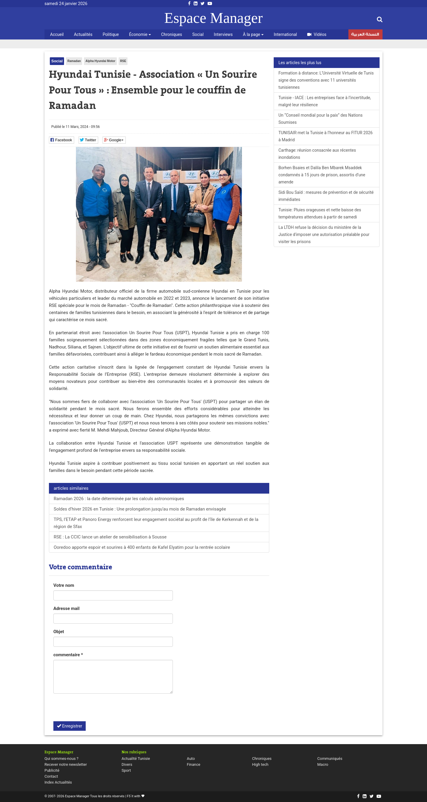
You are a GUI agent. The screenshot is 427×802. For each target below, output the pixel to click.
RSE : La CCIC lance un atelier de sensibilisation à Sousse (110, 537)
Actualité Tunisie (136, 758)
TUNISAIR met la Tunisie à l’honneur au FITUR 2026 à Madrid (325, 136)
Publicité (51, 770)
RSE (123, 61)
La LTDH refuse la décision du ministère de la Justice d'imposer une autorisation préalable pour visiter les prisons (323, 234)
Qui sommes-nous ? (61, 758)
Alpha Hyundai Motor (100, 61)
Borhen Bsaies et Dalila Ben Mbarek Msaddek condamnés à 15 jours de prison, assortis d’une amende (321, 174)
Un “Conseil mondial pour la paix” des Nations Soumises (320, 119)
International (285, 34)
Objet (58, 631)
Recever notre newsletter (65, 764)
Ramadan (74, 61)
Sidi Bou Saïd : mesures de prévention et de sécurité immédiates (326, 196)
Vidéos (316, 34)
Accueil (57, 34)
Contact (51, 776)
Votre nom (63, 585)
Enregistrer (69, 726)
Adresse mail (66, 608)
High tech (260, 764)
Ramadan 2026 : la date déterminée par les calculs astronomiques (119, 498)
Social (198, 34)
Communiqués (329, 758)
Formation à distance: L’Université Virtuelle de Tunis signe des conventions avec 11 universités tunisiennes (326, 80)
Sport (126, 770)
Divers (127, 764)
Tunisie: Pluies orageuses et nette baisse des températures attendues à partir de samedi (319, 213)
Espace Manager (213, 17)
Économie (140, 34)
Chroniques (171, 34)
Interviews (223, 34)
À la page (253, 34)
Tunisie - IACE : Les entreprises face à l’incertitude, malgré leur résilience (324, 101)
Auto (191, 758)
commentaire (68, 654)
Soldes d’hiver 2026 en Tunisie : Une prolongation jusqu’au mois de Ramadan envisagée (140, 509)
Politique (111, 34)
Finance (193, 764)
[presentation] (98, 709)
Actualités (83, 34)
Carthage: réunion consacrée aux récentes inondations (317, 154)
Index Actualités (58, 782)
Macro (322, 764)
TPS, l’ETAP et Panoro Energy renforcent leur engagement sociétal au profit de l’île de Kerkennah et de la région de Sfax (156, 523)
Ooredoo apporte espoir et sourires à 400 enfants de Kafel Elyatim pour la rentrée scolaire (142, 547)
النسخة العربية (365, 35)
